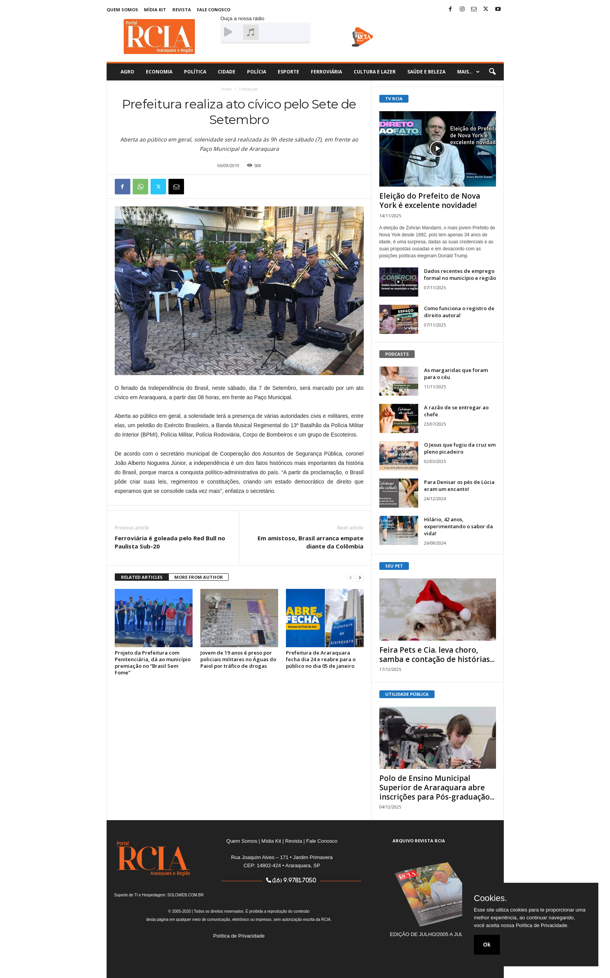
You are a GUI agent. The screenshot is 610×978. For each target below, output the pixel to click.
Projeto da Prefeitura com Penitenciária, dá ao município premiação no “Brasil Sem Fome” (153, 662)
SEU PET (394, 566)
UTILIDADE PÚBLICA (407, 694)
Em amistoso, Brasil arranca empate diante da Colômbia (310, 542)
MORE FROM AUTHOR (198, 577)
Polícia (256, 71)
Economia (159, 71)
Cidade (226, 71)
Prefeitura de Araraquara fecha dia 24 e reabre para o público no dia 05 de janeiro (321, 659)
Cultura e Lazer (375, 71)
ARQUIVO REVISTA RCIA (419, 841)
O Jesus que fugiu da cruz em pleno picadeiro (460, 448)
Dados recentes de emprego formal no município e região (460, 274)
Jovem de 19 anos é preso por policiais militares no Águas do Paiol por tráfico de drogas (238, 659)
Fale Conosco (213, 9)
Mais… (468, 71)
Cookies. (490, 898)
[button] (492, 71)
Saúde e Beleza (426, 71)
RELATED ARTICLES (142, 577)
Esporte (288, 71)
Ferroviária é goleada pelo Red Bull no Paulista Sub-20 (170, 542)
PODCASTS (397, 354)
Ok (487, 944)
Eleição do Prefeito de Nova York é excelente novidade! (429, 200)
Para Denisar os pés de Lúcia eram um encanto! (459, 485)
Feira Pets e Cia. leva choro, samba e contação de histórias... (436, 654)
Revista (181, 9)
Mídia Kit (155, 9)
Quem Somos (122, 9)
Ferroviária (326, 71)
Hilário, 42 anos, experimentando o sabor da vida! (458, 526)
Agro (127, 71)
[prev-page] (350, 577)
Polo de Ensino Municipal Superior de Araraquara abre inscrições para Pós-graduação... (436, 787)
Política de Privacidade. (542, 925)
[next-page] (360, 577)
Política (195, 71)
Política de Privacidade (239, 936)
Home (226, 89)
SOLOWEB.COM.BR (185, 895)
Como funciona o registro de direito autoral (459, 312)
